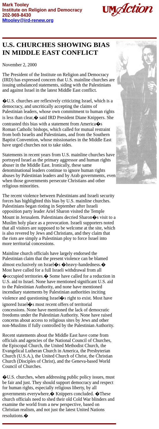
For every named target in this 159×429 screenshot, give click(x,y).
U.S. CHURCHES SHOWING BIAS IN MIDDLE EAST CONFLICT (56, 48)
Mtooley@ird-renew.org (28, 20)
